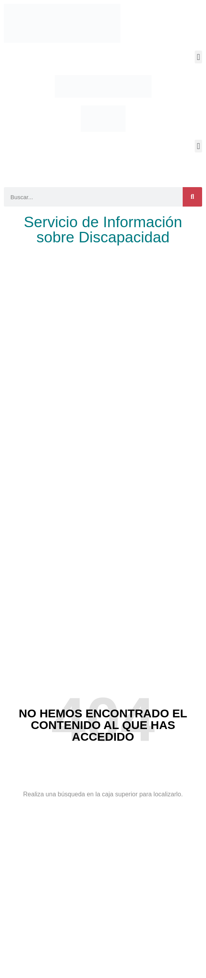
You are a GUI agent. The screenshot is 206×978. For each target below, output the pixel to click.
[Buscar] (192, 197)
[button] (198, 57)
